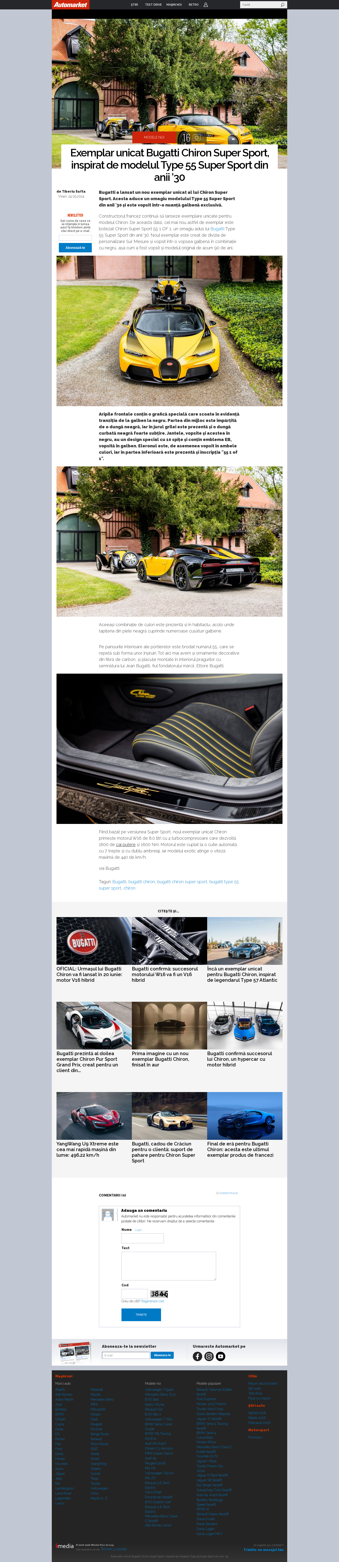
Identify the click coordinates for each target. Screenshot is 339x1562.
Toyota (95, 1483)
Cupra (59, 1424)
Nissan (96, 1414)
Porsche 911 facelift (158, 1497)
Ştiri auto (254, 1388)
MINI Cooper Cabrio (159, 1453)
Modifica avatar (108, 1215)
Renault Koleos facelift (213, 1514)
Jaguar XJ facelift (209, 1419)
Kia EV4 (150, 1438)
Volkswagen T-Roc (158, 1419)
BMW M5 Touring (158, 1433)
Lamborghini (64, 1488)
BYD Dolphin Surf (158, 1502)
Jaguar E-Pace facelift (212, 1475)
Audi (58, 1404)
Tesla (94, 1478)
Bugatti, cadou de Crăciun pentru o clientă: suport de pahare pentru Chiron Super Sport (163, 1152)
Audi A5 (150, 1458)
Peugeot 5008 (155, 1463)
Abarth (60, 1389)
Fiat (58, 1444)
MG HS (150, 1468)
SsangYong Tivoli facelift (214, 1490)
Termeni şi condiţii (114, 1549)
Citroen (60, 1419)
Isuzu (59, 1469)
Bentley (61, 1409)
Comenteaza (229, 1193)
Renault (96, 1439)
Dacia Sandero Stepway (214, 1414)
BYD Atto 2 (153, 1414)
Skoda (95, 1454)
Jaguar (60, 1473)
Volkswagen (99, 1488)
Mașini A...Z (99, 1498)
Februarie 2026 (259, 1423)
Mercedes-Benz (102, 1399)
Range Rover (100, 1434)
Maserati (97, 1389)
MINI (94, 1404)
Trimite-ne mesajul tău (263, 1550)
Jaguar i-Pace (206, 1461)
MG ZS (150, 1478)
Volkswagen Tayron (159, 1473)
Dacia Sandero (207, 1524)
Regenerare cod (152, 1301)
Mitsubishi (98, 1409)
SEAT (94, 1449)
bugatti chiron (142, 881)
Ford (58, 1449)
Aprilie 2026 (257, 1413)
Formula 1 (255, 1437)
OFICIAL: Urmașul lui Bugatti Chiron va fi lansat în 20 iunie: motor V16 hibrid (89, 974)
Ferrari (60, 1439)
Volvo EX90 (153, 1492)
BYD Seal (152, 1399)
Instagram (209, 1356)
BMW (59, 1414)
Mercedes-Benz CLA (160, 1394)
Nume (126, 1230)
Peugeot (96, 1424)
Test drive (255, 1393)
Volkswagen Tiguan (159, 1389)
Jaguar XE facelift (209, 1480)
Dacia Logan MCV (210, 1534)
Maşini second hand (262, 1383)
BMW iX (203, 1509)
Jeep (58, 1478)
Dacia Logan (205, 1529)
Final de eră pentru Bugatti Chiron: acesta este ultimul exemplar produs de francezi (240, 1149)
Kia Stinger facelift (209, 1485)
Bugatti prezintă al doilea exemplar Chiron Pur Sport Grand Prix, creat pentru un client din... (87, 1062)
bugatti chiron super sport (182, 881)
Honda (60, 1459)
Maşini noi (63, 1376)
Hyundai (61, 1464)
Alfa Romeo (63, 1394)
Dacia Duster (206, 1519)
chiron (129, 888)
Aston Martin (64, 1399)
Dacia (59, 1429)
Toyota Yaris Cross (210, 1409)
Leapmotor (63, 1498)
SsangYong (99, 1464)
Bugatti (217, 228)
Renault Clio (153, 1409)
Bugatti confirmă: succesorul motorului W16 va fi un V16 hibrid (165, 974)
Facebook (197, 1356)
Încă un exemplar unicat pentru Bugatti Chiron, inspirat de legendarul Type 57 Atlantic (242, 974)
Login (205, 4)
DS (57, 1434)
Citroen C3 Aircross (159, 1448)
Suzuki (96, 1473)
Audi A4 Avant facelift (212, 1495)
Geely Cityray (155, 1404)
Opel (94, 1419)
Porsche (96, 1429)
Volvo (95, 1493)
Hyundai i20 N (207, 1456)
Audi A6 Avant (155, 1443)
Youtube (220, 1356)
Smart (95, 1459)
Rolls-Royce (99, 1444)
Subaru (96, 1469)
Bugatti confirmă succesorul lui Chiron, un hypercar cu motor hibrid (239, 1059)
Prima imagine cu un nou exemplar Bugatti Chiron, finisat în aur (160, 1059)
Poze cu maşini (259, 1398)
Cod (125, 1285)
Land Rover (63, 1493)
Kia (57, 1483)
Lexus (59, 1503)
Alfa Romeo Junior (158, 1525)
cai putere (126, 844)
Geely (59, 1454)
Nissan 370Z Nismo (211, 1404)
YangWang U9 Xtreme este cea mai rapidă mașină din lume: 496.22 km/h (87, 1149)
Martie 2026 (257, 1418)
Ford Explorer (206, 1399)
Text (125, 1248)
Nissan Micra (206, 1442)
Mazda (96, 1394)
